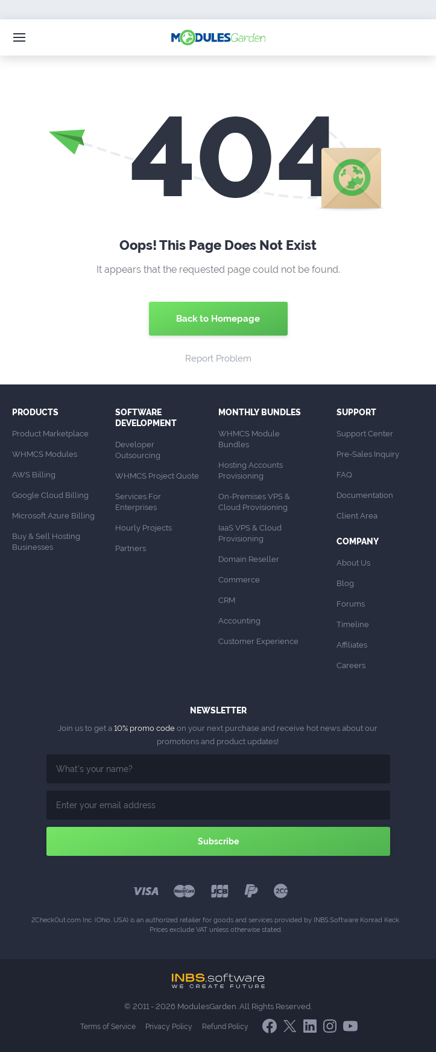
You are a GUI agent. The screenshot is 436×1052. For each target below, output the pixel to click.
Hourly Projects (143, 527)
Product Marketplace (50, 433)
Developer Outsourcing (137, 450)
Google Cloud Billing (50, 495)
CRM (226, 600)
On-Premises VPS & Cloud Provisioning (255, 502)
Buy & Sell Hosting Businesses (47, 542)
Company (357, 541)
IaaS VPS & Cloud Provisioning (250, 533)
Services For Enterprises (139, 502)
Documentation (364, 495)
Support (356, 412)
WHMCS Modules (44, 454)
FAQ (344, 474)
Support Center (364, 433)
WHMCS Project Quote (157, 475)
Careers (350, 665)
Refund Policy (225, 1026)
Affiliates (351, 644)
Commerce (239, 579)
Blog (345, 583)
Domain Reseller (248, 559)
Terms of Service (108, 1026)
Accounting (239, 620)
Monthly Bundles (259, 412)
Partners (130, 548)
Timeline (352, 624)
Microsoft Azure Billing (53, 515)
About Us (353, 562)
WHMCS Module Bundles (250, 439)
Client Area (357, 515)
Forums (350, 603)
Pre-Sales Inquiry (367, 454)
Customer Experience (258, 641)
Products (35, 412)
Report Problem (218, 358)
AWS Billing (33, 474)
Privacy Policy (168, 1026)
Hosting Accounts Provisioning (251, 470)
